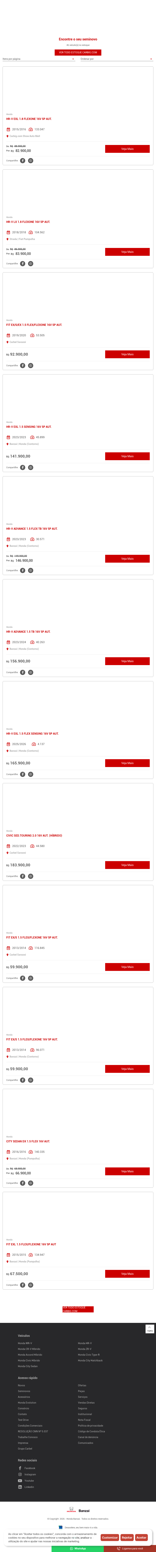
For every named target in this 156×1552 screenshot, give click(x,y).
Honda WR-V (25, 1343)
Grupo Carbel (25, 1448)
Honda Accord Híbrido (30, 1354)
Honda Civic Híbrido (29, 1360)
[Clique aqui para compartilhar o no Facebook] (22, 160)
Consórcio (23, 1408)
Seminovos (24, 1391)
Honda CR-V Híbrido (29, 1349)
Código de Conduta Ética (91, 1431)
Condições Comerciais (30, 1425)
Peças (81, 1391)
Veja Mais (127, 149)
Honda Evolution (27, 1402)
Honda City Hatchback (90, 1360)
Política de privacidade (90, 1425)
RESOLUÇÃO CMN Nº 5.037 (33, 1431)
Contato (22, 1414)
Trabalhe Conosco (28, 1437)
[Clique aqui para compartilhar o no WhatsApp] (30, 160)
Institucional (85, 1414)
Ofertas (82, 1385)
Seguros (82, 1408)
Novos (21, 1385)
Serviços (82, 1397)
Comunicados (85, 1443)
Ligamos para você (130, 1548)
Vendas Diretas (86, 1402)
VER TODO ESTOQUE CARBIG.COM (78, 52)
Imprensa (23, 1443)
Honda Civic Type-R (89, 1354)
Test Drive (23, 1420)
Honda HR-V (85, 1343)
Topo (150, 1328)
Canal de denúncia (88, 1437)
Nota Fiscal (84, 1420)
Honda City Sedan (28, 1366)
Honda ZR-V (84, 1349)
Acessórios (24, 1397)
